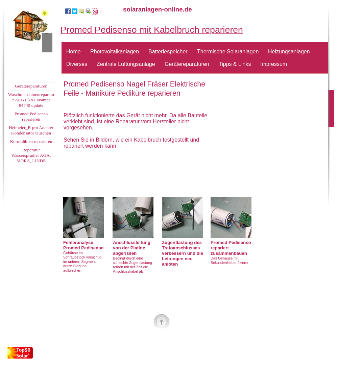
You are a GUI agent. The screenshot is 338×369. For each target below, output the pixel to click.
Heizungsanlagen (289, 51)
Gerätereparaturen (187, 64)
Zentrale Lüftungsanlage (126, 64)
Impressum (273, 64)
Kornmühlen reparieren (31, 141)
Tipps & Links (235, 64)
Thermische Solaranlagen (228, 51)
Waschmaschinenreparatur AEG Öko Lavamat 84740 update (31, 100)
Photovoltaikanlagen (114, 51)
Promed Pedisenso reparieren (31, 116)
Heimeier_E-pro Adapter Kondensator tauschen (31, 130)
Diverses (76, 64)
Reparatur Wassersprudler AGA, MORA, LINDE (31, 155)
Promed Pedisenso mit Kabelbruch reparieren (152, 30)
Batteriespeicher (168, 51)
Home (73, 51)
